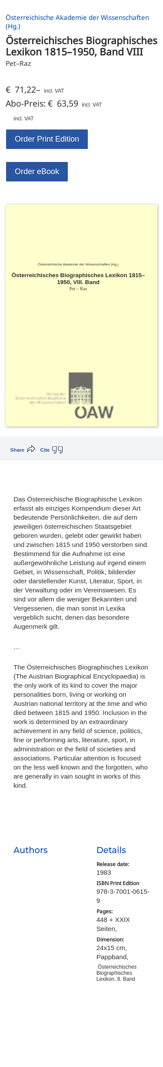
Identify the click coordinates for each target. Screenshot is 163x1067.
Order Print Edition (47, 139)
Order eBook (37, 171)
